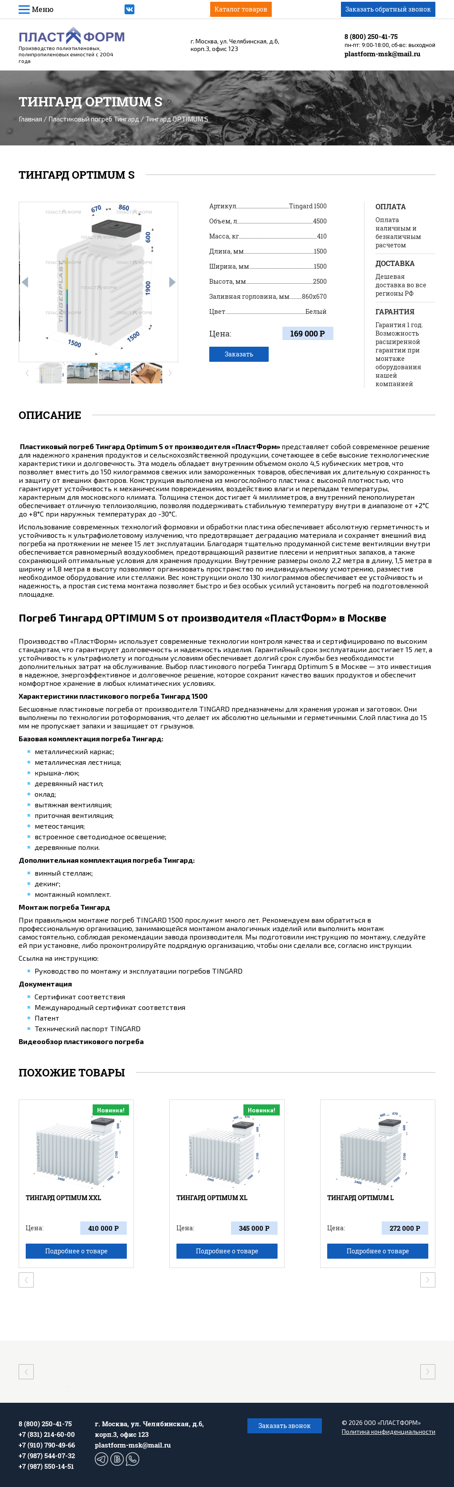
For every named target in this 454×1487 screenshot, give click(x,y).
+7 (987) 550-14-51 (46, 1466)
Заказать (239, 354)
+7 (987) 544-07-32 (47, 1455)
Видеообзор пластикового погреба (81, 1041)
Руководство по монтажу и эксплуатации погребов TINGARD (139, 971)
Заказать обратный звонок (388, 9)
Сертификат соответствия (80, 996)
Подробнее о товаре (76, 1251)
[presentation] (24, 282)
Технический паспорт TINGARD (88, 1028)
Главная (30, 119)
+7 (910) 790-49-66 (47, 1444)
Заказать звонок (284, 1425)
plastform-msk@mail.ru (382, 53)
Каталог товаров (241, 9)
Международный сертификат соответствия (110, 1007)
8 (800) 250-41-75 (371, 36)
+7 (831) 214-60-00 (47, 1434)
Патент (47, 1018)
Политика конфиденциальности (388, 1431)
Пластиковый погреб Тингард (93, 119)
